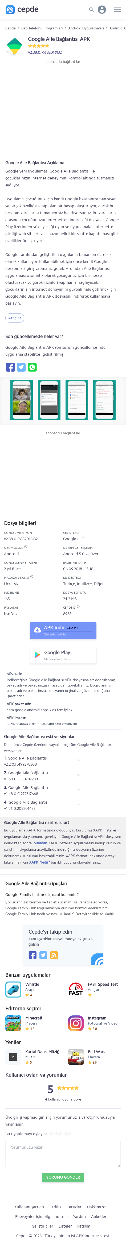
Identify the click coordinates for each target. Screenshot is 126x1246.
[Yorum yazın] (63, 1154)
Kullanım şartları (29, 1207)
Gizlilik (55, 1207)
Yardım (79, 1216)
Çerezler (74, 1207)
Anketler (99, 1216)
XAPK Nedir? (39, 862)
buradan (40, 843)
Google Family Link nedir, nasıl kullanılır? (61, 904)
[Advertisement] (63, 80)
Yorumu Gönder (63, 1177)
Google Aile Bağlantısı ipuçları (36, 884)
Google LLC (73, 538)
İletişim (83, 1226)
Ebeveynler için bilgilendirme (41, 1216)
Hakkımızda (97, 1207)
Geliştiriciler (42, 1226)
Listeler (65, 1226)
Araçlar (14, 318)
